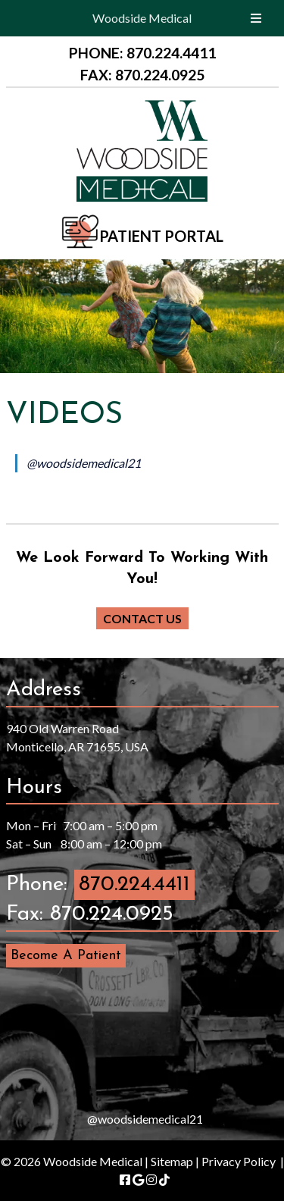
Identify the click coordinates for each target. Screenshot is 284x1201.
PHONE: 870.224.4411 (142, 52)
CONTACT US (142, 618)
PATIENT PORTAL (161, 236)
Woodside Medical (142, 18)
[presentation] (142, 1036)
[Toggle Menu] (256, 18)
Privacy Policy (238, 1161)
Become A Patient (66, 956)
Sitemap (172, 1161)
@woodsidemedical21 (84, 463)
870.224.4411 (134, 884)
